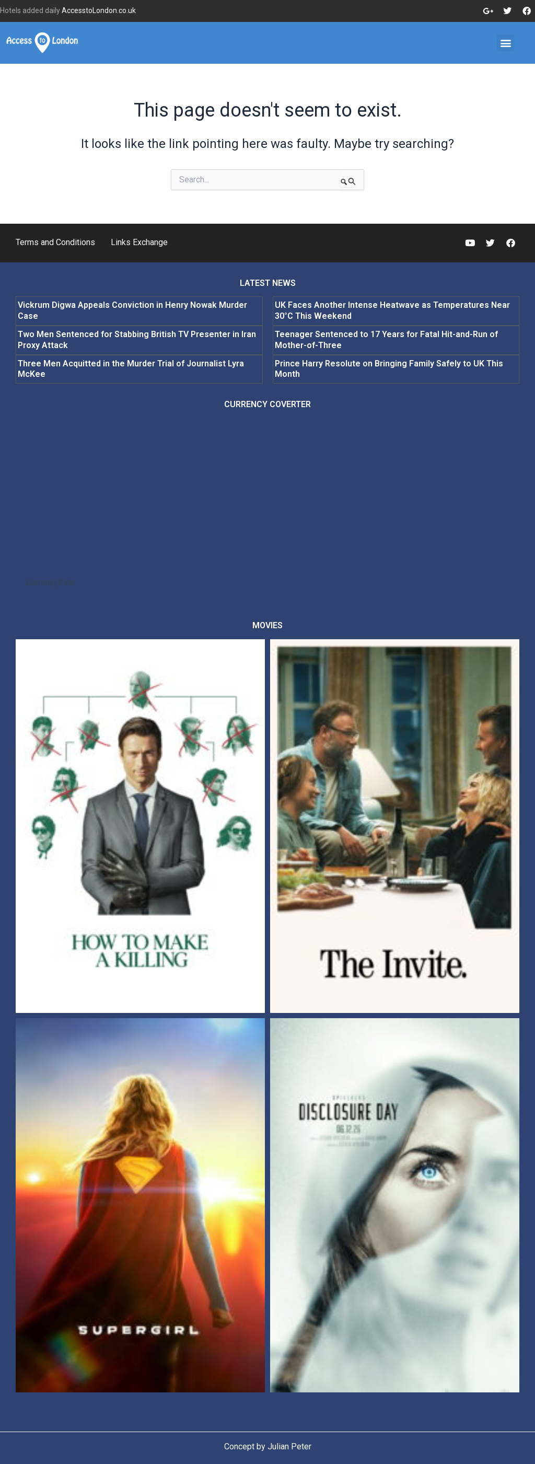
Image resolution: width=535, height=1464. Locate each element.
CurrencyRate (50, 582)
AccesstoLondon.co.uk (99, 10)
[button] (505, 43)
